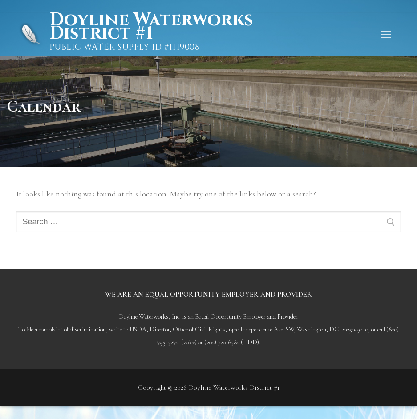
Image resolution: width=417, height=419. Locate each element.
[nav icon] (385, 34)
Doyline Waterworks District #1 (151, 26)
